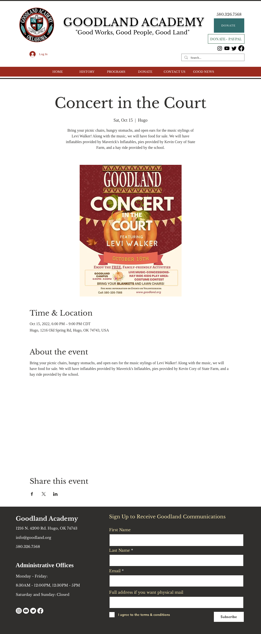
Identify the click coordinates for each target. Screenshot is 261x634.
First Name (120, 530)
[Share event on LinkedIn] (55, 494)
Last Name (119, 550)
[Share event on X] (43, 494)
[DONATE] (229, 25)
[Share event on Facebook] (32, 494)
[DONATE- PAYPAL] (226, 39)
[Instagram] (220, 48)
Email (115, 571)
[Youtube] (227, 48)
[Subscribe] (229, 617)
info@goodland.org (33, 537)
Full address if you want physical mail (146, 592)
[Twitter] (234, 48)
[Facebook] (241, 48)
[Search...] (212, 58)
